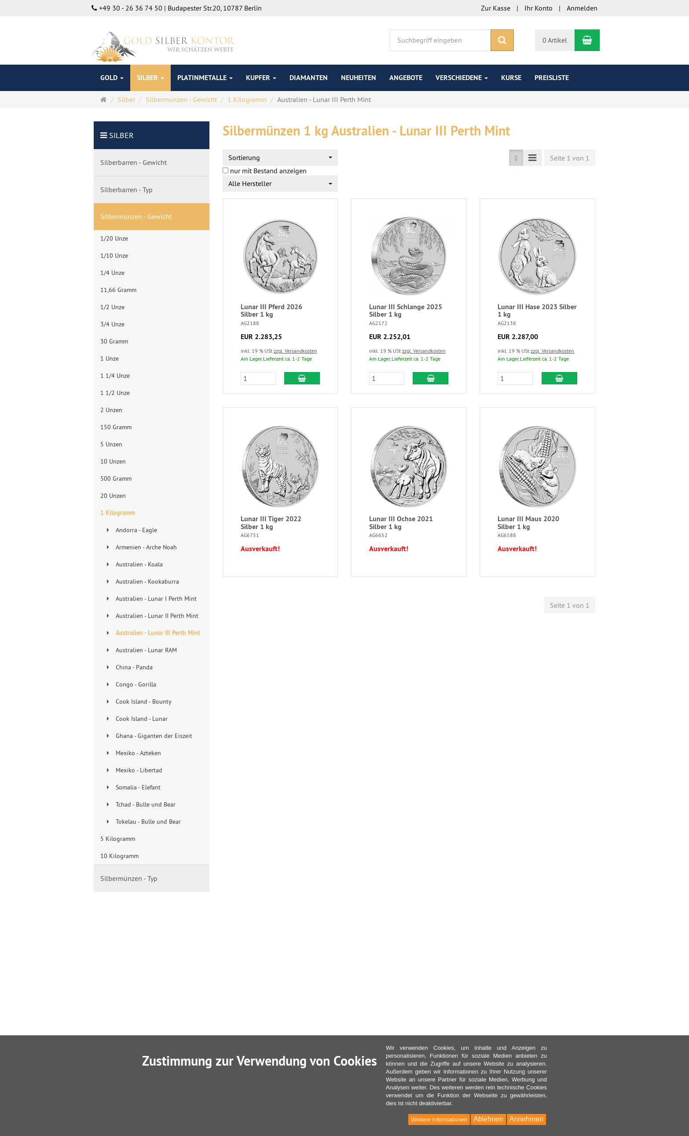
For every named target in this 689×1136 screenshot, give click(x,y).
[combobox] (280, 158)
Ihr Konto (538, 8)
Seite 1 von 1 (570, 157)
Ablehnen (488, 1119)
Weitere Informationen (439, 1119)
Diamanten (309, 77)
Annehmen (526, 1119)
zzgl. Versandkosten (295, 350)
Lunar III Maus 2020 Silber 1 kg (528, 522)
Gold (112, 77)
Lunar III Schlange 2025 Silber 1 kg (405, 310)
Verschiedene (462, 77)
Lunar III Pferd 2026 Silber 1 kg (271, 310)
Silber (150, 77)
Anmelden (582, 8)
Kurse (511, 77)
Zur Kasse (495, 8)
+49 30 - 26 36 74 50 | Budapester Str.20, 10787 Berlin (177, 8)
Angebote (405, 77)
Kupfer (261, 77)
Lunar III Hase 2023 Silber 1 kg (537, 310)
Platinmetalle (205, 77)
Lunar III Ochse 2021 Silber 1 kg (401, 522)
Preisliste (552, 77)
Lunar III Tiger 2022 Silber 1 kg (271, 522)
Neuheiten (358, 77)
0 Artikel (554, 40)
